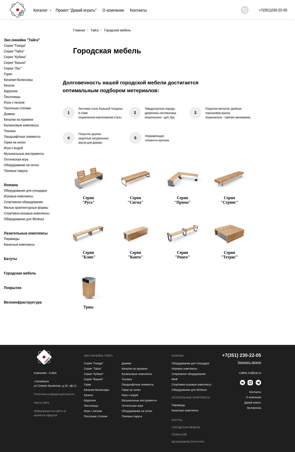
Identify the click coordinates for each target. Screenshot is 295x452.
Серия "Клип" (88, 254)
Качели (9, 85)
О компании (113, 10)
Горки (8, 74)
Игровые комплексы (18, 196)
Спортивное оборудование (23, 202)
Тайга (94, 30)
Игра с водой (13, 148)
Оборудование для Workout (24, 219)
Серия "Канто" (135, 254)
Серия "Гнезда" (15, 45)
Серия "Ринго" (182, 254)
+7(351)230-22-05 (273, 10)
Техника (9, 131)
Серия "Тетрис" (229, 254)
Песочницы (12, 96)
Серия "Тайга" (14, 51)
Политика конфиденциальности (54, 394)
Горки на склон (14, 142)
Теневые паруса (15, 170)
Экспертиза (253, 407)
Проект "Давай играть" (76, 10)
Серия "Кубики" (15, 57)
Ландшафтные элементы (22, 136)
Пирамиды (11, 239)
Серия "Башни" (15, 62)
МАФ (175, 379)
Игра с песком (14, 102)
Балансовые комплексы (21, 125)
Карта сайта (41, 402)
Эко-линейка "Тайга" (22, 40)
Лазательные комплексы (26, 233)
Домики (9, 114)
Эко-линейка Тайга (98, 355)
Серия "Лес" (13, 68)
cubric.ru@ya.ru (250, 373)
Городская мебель (20, 273)
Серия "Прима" (182, 200)
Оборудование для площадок (25, 190)
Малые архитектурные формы (26, 207)
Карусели (10, 91)
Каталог (41, 10)
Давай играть (252, 402)
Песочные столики (17, 108)
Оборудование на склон (21, 165)
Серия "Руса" (88, 200)
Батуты (10, 259)
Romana (11, 185)
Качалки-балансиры (18, 79)
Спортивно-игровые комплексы (26, 213)
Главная (79, 30)
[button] (249, 362)
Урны (88, 307)
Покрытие (12, 288)
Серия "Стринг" (229, 200)
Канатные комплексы (19, 244)
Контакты (138, 10)
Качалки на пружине (18, 119)
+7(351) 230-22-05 (241, 355)
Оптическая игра (16, 159)
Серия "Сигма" (135, 200)
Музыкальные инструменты (24, 153)
